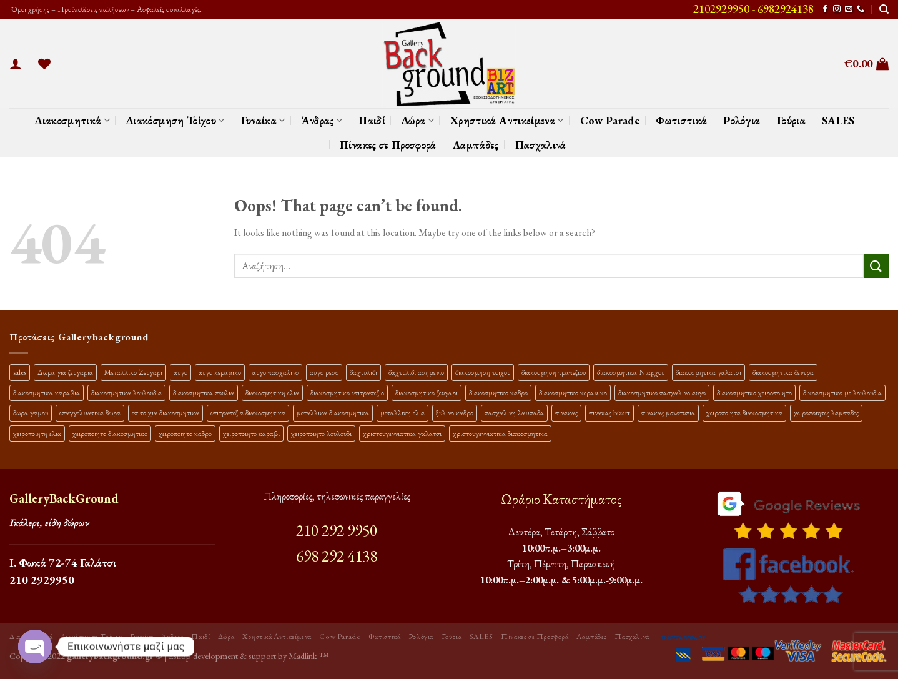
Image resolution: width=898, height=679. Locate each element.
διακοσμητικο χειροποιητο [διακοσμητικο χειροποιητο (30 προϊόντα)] (754, 392)
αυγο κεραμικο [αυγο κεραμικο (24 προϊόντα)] (220, 372)
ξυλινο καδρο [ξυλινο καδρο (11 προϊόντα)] (454, 412)
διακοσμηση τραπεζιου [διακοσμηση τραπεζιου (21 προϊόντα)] (553, 372)
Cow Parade (610, 120)
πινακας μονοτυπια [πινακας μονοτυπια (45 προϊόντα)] (668, 412)
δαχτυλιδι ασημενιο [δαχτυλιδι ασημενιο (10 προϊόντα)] (416, 372)
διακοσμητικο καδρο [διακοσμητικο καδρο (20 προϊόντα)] (498, 392)
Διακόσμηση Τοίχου (175, 120)
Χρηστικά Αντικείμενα (507, 120)
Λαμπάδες (476, 144)
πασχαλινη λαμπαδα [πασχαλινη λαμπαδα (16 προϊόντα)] (514, 412)
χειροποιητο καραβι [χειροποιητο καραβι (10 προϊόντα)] (251, 433)
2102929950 (721, 9)
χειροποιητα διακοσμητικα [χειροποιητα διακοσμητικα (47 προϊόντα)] (744, 412)
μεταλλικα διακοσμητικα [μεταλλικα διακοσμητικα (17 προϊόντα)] (333, 412)
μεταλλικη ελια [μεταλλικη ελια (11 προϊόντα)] (402, 412)
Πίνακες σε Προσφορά (388, 144)
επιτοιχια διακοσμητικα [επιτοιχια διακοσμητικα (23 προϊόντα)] (165, 412)
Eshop (180, 656)
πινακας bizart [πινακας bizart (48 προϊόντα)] (609, 412)
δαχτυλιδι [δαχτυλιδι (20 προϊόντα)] (363, 372)
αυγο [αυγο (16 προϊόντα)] (180, 372)
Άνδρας (322, 120)
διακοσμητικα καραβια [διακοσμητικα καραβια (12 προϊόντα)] (46, 392)
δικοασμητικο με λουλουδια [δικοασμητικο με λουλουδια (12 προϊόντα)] (842, 392)
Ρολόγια (741, 120)
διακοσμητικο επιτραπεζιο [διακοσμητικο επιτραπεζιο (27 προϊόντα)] (347, 392)
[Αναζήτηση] (884, 9)
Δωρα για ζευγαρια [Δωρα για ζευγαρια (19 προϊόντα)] (65, 372)
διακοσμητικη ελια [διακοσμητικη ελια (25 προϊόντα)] (272, 392)
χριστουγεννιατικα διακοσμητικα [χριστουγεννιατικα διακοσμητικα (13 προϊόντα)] (500, 433)
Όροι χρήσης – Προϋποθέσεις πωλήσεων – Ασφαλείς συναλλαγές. (105, 9)
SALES (838, 120)
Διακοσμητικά (72, 120)
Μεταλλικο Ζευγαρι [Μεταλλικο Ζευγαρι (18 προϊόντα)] (133, 372)
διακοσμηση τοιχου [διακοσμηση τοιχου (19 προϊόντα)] (482, 372)
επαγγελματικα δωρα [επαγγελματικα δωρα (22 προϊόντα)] (90, 412)
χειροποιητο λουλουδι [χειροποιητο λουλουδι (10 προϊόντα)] (321, 433)
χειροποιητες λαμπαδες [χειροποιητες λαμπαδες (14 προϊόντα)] (826, 412)
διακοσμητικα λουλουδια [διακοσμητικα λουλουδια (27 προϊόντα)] (126, 392)
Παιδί (371, 120)
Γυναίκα (263, 120)
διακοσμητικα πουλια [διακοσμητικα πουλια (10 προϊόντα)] (203, 392)
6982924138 (785, 9)
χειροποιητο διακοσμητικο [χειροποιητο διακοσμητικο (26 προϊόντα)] (109, 433)
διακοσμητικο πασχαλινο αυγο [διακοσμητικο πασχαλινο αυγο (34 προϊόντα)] (662, 392)
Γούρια (791, 120)
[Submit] (876, 266)
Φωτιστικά (681, 120)
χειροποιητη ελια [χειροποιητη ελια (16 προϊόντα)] (37, 433)
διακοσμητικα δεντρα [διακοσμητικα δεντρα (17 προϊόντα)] (783, 372)
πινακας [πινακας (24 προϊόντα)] (566, 412)
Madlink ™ (308, 656)
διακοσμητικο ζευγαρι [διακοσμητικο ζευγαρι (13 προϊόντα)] (426, 392)
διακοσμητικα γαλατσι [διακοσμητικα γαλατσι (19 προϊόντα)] (708, 372)
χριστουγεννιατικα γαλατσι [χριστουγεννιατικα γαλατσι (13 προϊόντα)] (402, 433)
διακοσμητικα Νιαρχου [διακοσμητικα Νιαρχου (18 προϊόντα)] (630, 372)
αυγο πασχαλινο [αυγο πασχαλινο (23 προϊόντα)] (275, 372)
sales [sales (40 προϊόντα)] (19, 372)
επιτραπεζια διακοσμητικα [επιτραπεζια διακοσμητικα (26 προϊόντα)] (247, 412)
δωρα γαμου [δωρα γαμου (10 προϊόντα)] (30, 412)
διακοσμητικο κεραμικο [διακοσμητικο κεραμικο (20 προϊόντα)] (573, 392)
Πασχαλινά (540, 144)
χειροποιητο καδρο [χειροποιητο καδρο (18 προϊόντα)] (185, 433)
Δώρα (418, 120)
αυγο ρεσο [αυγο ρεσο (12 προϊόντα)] (324, 372)
